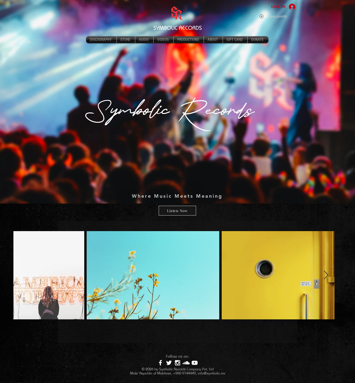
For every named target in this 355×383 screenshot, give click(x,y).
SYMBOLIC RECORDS (177, 27)
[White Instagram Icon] (177, 362)
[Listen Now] (177, 211)
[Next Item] (326, 275)
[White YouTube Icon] (194, 362)
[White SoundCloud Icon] (186, 362)
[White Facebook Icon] (160, 362)
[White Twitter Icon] (169, 362)
